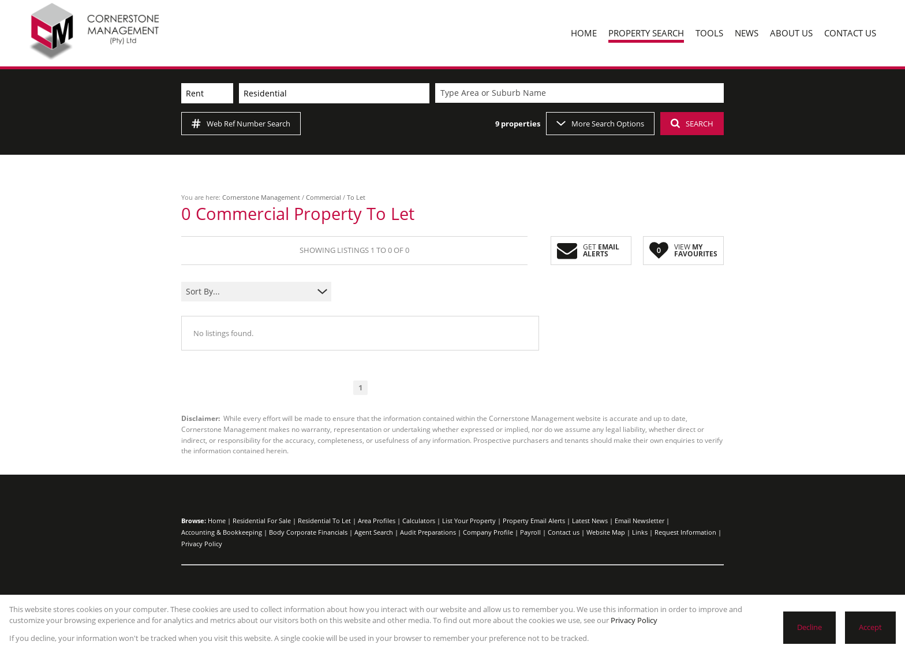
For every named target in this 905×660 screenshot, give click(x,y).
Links (640, 532)
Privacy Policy (201, 543)
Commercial (323, 197)
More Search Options (600, 123)
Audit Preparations (428, 532)
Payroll (530, 532)
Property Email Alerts (534, 520)
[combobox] (581, 93)
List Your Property (469, 520)
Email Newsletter (639, 520)
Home (217, 520)
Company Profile (488, 532)
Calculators (418, 520)
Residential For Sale (262, 520)
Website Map (605, 532)
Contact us (563, 532)
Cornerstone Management (261, 197)
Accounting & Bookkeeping (221, 532)
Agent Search (373, 532)
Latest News (590, 520)
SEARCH (692, 123)
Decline (809, 627)
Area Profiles (376, 520)
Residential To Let (324, 520)
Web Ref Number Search (241, 123)
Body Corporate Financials (308, 532)
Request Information (685, 532)
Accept (870, 627)
